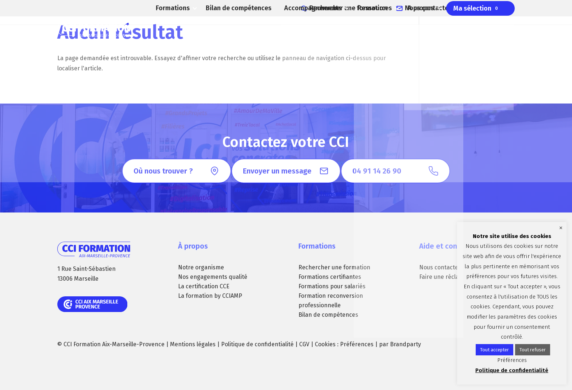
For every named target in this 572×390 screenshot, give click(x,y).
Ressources (365, 29)
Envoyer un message (277, 171)
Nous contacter (442, 7)
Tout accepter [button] (494, 349)
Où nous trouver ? (163, 171)
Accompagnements (301, 29)
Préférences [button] (357, 344)
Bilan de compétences (234, 29)
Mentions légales (193, 344)
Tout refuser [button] (532, 349)
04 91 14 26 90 (498, 7)
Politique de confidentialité (257, 344)
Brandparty (405, 344)
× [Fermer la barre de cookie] (561, 228)
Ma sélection (477, 29)
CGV (304, 344)
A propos (416, 29)
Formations (166, 29)
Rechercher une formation (373, 7)
